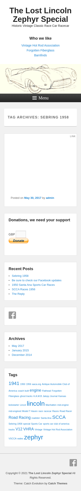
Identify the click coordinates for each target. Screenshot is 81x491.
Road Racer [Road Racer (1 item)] (66, 411)
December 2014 (22, 354)
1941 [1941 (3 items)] (14, 383)
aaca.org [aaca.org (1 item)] (36, 384)
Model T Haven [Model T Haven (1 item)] (30, 411)
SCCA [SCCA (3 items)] (59, 417)
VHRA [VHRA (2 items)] (28, 429)
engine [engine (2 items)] (35, 390)
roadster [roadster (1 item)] (36, 418)
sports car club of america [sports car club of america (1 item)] (56, 423)
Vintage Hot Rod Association (40, 45)
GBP (17, 234)
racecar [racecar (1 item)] (48, 411)
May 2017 (18, 345)
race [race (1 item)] (40, 411)
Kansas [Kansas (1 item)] (62, 396)
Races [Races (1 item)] (55, 411)
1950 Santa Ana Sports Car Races (33, 284)
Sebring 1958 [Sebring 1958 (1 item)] (15, 423)
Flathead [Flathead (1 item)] (46, 390)
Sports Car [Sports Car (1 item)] (36, 423)
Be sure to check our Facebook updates (37, 280)
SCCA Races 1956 (23, 289)
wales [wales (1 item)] (20, 438)
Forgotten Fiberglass (40, 50)
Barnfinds (40, 55)
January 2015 (20, 350)
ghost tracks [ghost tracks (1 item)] (26, 396)
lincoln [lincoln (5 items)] (36, 403)
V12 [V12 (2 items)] (19, 429)
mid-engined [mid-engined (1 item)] (15, 411)
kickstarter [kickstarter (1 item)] (14, 405)
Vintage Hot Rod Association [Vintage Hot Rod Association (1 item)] (57, 429)
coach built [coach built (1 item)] (23, 390)
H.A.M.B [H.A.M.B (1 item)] (37, 396)
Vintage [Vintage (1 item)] (38, 429)
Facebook (12, 315)
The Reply (18, 293)
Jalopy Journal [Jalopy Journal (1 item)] (50, 396)
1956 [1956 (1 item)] (28, 384)
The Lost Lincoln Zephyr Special (41, 15)
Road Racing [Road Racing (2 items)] (20, 417)
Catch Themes (57, 483)
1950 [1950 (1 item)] (22, 384)
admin (50, 197)
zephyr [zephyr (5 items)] (33, 437)
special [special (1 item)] (26, 423)
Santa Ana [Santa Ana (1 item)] (46, 418)
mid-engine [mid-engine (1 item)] (63, 405)
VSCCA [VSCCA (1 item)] (13, 438)
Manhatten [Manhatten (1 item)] (51, 405)
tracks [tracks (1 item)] (12, 429)
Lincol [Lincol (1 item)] (23, 405)
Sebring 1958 (20, 275)
